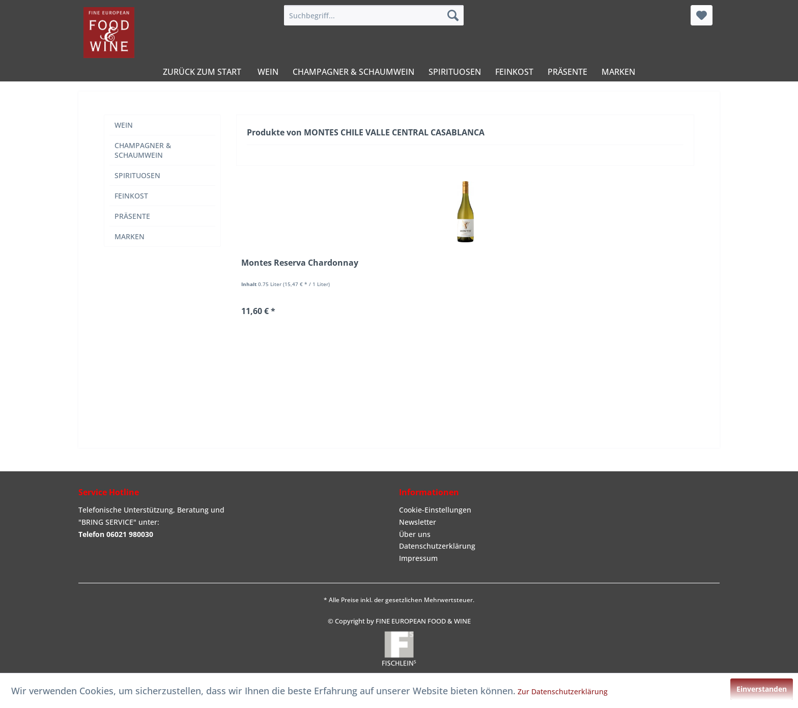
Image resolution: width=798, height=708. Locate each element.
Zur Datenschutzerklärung (563, 691)
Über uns (415, 534)
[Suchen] (453, 15)
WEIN (124, 125)
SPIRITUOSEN (137, 175)
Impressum (418, 558)
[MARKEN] (618, 71)
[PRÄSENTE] (567, 71)
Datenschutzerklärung (437, 546)
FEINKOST (131, 196)
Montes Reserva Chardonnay (299, 263)
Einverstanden (761, 689)
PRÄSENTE (132, 216)
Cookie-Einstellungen (435, 510)
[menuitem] (374, 15)
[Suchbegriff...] (374, 15)
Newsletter (417, 522)
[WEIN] (268, 71)
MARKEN (130, 236)
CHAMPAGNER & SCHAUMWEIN (143, 150)
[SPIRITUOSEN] (454, 71)
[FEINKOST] (514, 71)
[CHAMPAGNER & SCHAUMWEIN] (353, 71)
